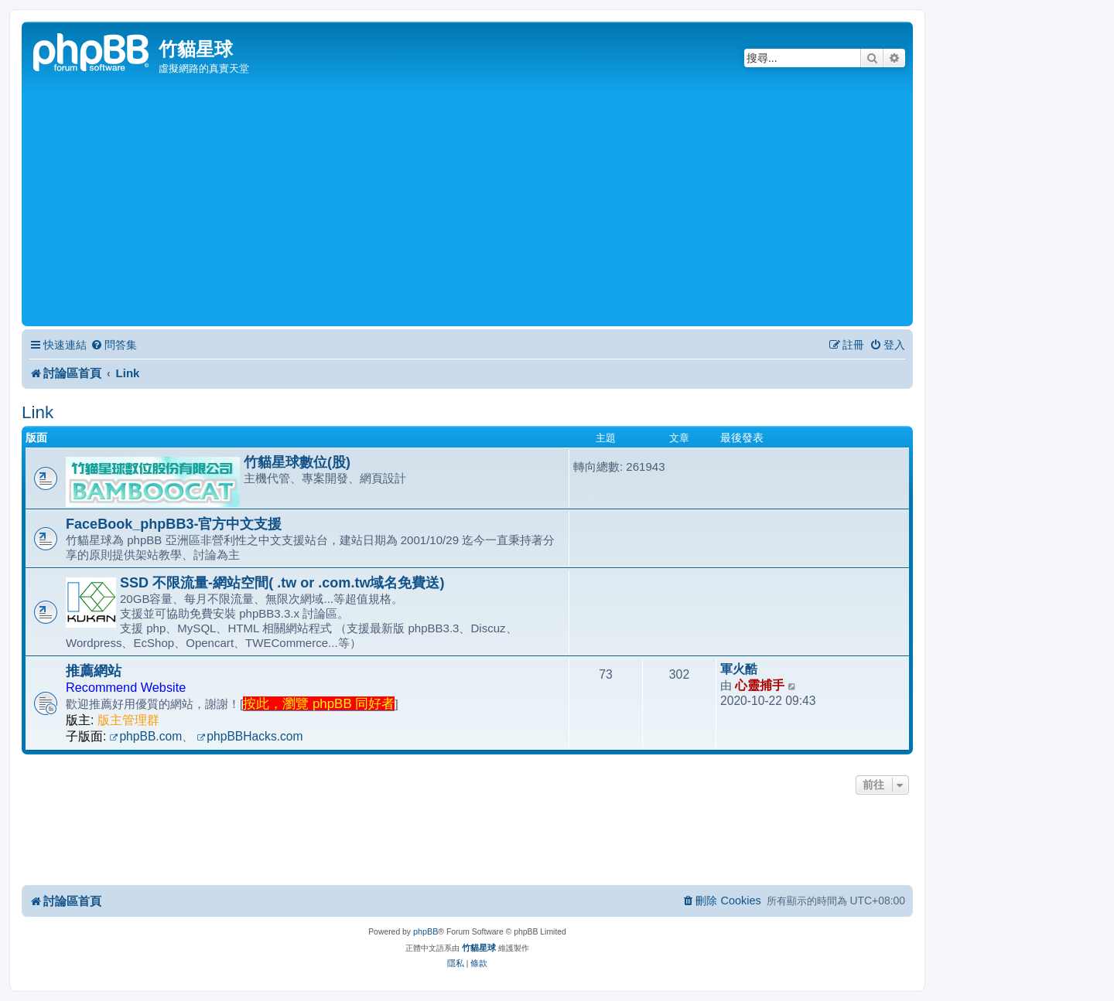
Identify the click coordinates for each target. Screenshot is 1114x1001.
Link (37, 412)
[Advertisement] (467, 206)
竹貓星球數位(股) (297, 462)
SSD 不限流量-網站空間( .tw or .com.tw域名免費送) (282, 583)
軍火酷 (738, 669)
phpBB (425, 931)
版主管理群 (128, 720)
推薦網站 (93, 671)
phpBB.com (146, 736)
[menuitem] (114, 345)
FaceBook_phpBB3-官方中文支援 (174, 524)
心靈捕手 (759, 685)
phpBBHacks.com (249, 736)
